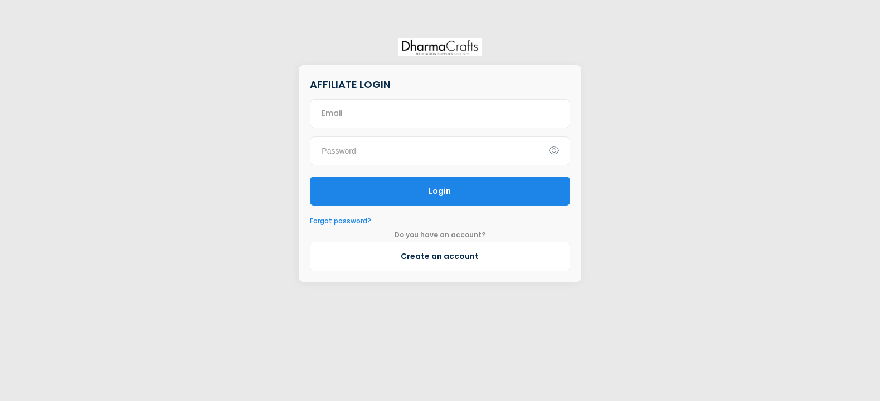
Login (440, 191)
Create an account (440, 256)
